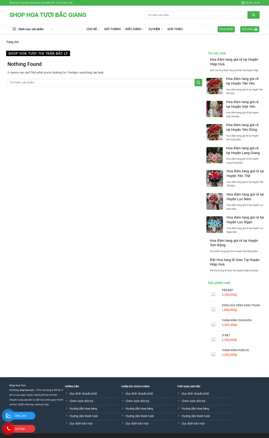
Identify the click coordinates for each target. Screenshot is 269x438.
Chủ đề (93, 29)
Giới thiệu (175, 29)
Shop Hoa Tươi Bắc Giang (47, 15)
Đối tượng (112, 29)
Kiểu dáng (135, 29)
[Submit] (254, 15)
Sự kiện (156, 29)
